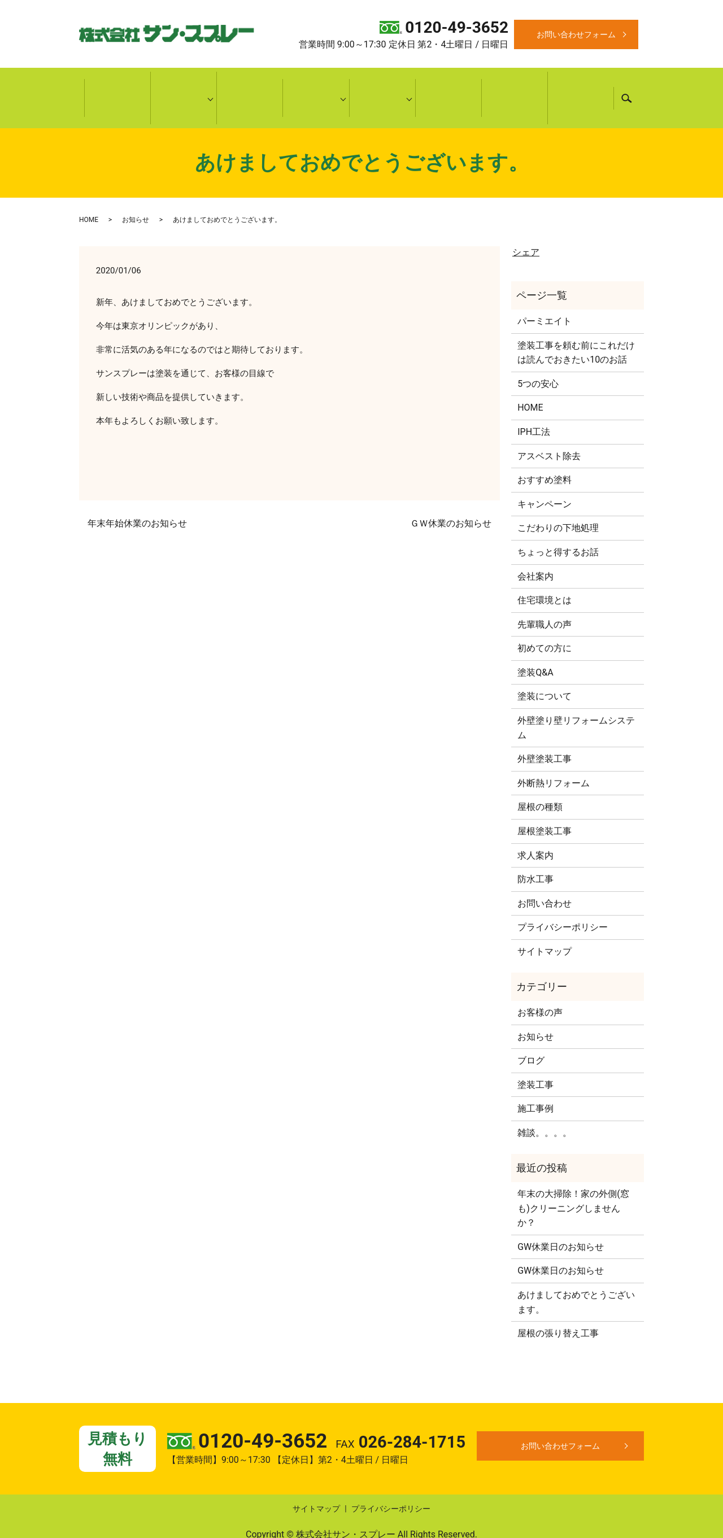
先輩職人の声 (544, 594)
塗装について (544, 666)
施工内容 (316, 83)
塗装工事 (535, 1054)
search (626, 83)
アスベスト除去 (549, 425)
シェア (525, 222)
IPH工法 (533, 402)
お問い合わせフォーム (576, 34)
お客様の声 (514, 83)
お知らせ (135, 189)
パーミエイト (544, 291)
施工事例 (448, 83)
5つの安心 (538, 353)
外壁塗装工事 (544, 729)
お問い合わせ (544, 873)
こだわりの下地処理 (558, 498)
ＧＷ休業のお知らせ (450, 493)
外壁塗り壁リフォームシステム (576, 698)
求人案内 (535, 825)
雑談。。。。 (544, 1102)
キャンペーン (580, 83)
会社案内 (535, 546)
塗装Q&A (535, 642)
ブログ (531, 1030)
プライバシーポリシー (562, 897)
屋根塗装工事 (544, 801)
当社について (183, 83)
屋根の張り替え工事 (558, 1303)
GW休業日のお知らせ (560, 1217)
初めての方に (249, 83)
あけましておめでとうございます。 (576, 1272)
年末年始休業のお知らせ (137, 493)
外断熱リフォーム (553, 753)
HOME (117, 83)
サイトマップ (544, 921)
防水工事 (535, 849)
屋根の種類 (540, 777)
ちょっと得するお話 (558, 522)
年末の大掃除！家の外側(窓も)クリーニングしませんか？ (573, 1178)
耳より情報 (382, 83)
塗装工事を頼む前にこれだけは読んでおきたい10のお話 (576, 322)
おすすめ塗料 (544, 450)
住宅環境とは (544, 570)
